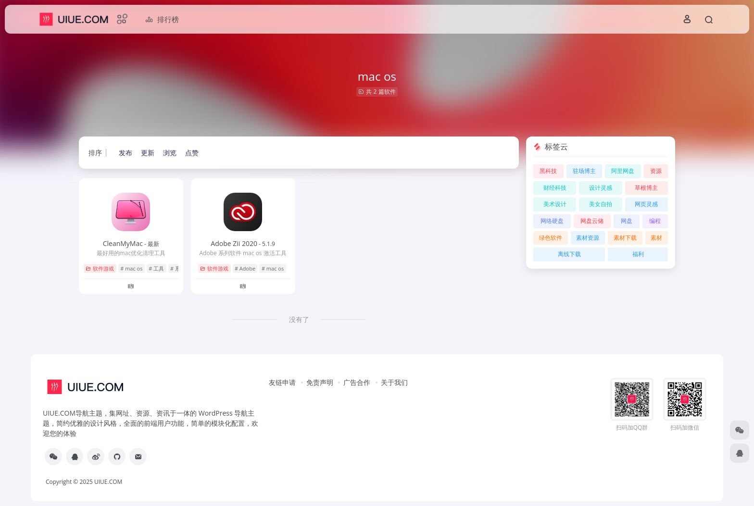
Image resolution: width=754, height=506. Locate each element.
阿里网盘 (622, 171)
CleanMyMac (131, 243)
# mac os (131, 268)
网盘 (626, 221)
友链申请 (282, 382)
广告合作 (356, 382)
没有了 (299, 319)
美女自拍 (600, 204)
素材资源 (587, 238)
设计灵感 (600, 188)
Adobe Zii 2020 (243, 243)
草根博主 (646, 188)
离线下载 (569, 254)
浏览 (169, 152)
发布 (125, 152)
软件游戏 (100, 268)
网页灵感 (646, 204)
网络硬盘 (552, 221)
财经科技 (554, 188)
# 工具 (156, 268)
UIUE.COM (108, 482)
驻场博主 (584, 171)
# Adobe (245, 268)
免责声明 (319, 382)
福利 (638, 254)
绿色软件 (550, 238)
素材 (656, 238)
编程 (655, 221)
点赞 (192, 152)
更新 (147, 152)
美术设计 (554, 204)
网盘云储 (591, 221)
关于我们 (394, 382)
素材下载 (625, 238)
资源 (656, 171)
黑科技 (548, 171)
